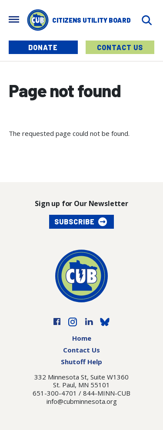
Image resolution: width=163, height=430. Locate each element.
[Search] (146, 20)
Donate (43, 47)
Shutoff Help (81, 361)
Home (81, 338)
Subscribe (74, 221)
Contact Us (120, 47)
